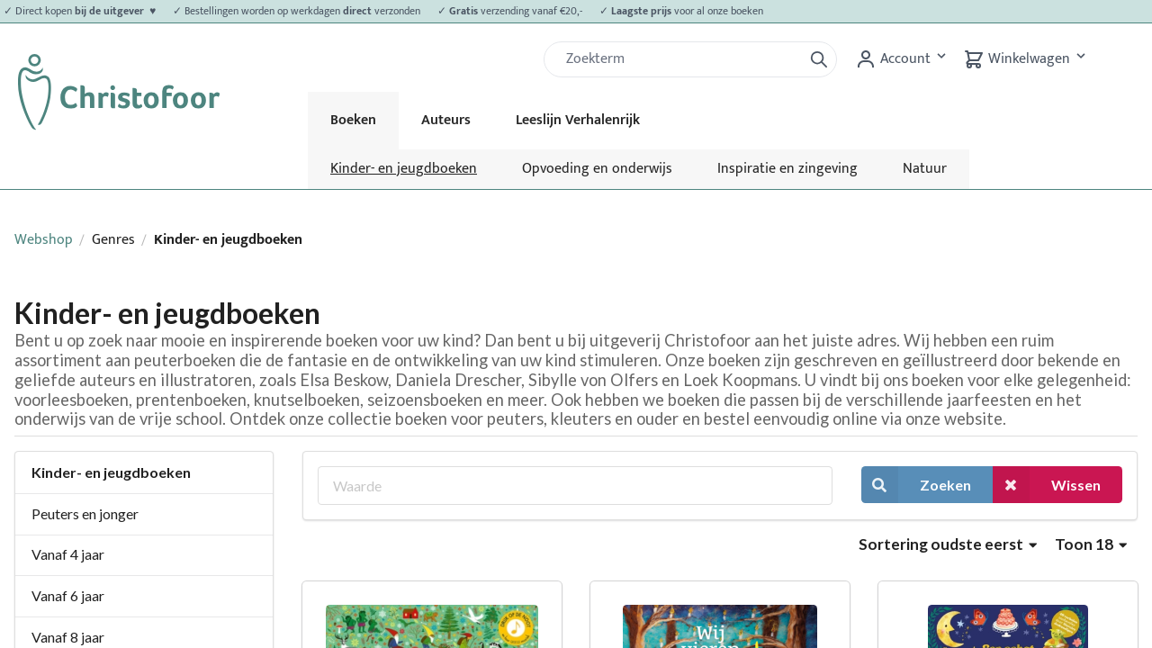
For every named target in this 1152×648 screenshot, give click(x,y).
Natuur (925, 169)
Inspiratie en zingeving (787, 169)
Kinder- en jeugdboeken (403, 169)
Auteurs (446, 120)
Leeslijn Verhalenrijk (578, 120)
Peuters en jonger (85, 513)
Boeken (353, 120)
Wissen (1047, 484)
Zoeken (916, 484)
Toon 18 (1091, 544)
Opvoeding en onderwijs (597, 169)
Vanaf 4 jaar (68, 553)
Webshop (43, 240)
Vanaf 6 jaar (68, 595)
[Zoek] (680, 59)
